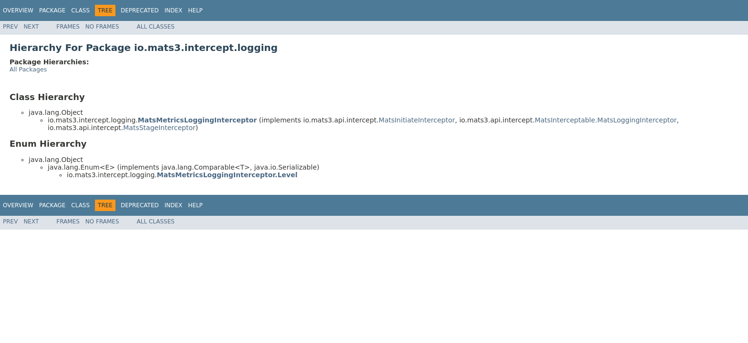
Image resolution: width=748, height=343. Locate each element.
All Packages (28, 69)
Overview (18, 10)
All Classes (156, 26)
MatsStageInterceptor (159, 127)
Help (195, 10)
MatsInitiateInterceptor (417, 120)
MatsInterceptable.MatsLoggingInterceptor (606, 120)
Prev (10, 26)
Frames (68, 26)
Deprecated (140, 10)
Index (174, 10)
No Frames (102, 26)
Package (52, 10)
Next (31, 26)
